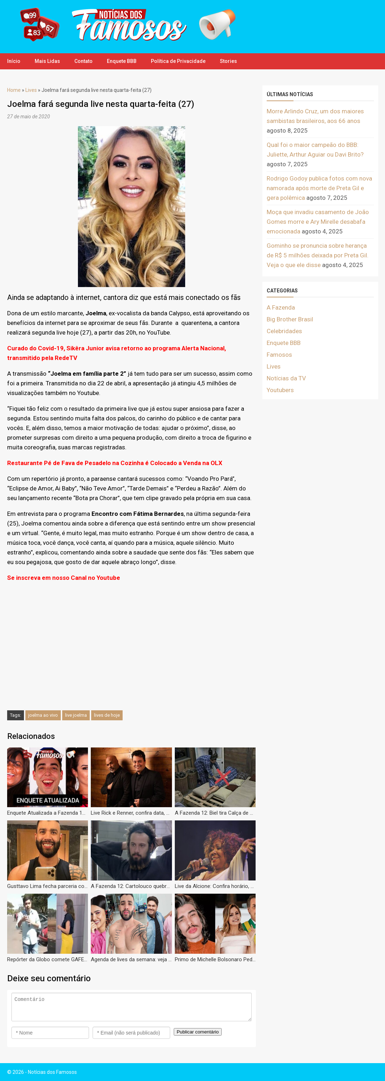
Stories (228, 61)
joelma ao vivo (43, 715)
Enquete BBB (122, 61)
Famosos (279, 354)
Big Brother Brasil (290, 319)
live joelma (76, 715)
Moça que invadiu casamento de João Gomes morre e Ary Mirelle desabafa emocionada (318, 221)
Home (14, 90)
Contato (83, 61)
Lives (31, 90)
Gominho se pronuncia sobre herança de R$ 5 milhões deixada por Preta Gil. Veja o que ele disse (318, 255)
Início (13, 61)
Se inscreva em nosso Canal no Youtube (63, 577)
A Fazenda (281, 307)
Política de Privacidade (178, 61)
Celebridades (284, 331)
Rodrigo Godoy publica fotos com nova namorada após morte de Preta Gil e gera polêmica (319, 188)
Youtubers (280, 390)
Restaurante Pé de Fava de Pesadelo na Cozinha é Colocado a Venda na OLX (114, 463)
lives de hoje (107, 715)
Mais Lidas (47, 61)
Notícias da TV (286, 378)
